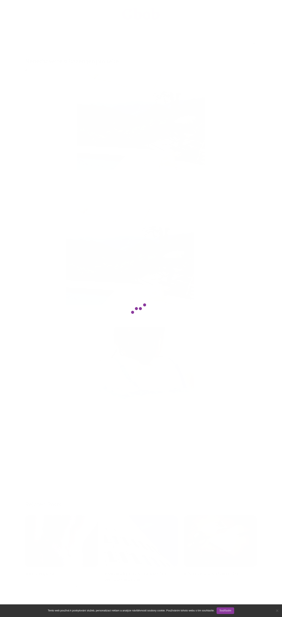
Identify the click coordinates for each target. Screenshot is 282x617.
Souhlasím (225, 610)
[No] (277, 611)
